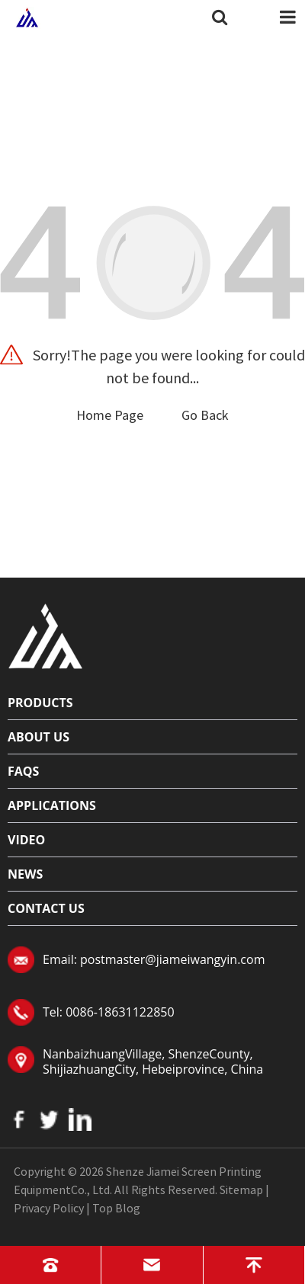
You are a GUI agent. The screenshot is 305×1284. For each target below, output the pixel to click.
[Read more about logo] (46, 634)
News (25, 874)
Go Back (205, 415)
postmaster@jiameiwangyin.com (172, 959)
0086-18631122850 (120, 1012)
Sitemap (241, 1189)
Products (40, 702)
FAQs (23, 771)
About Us (38, 736)
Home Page (109, 415)
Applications (52, 805)
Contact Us (46, 908)
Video (26, 839)
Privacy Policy (49, 1207)
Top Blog (116, 1207)
